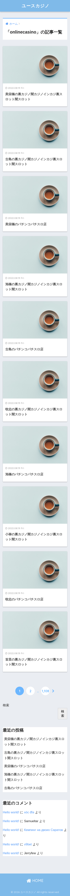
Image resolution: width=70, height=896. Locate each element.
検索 (6, 705)
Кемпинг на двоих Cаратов (43, 830)
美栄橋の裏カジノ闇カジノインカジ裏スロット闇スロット (34, 741)
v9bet (28, 844)
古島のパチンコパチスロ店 (23, 788)
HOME (35, 880)
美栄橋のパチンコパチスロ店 (24, 766)
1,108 (45, 691)
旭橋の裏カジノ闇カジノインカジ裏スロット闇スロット (34, 777)
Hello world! (11, 812)
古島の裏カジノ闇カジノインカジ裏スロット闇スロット (34, 755)
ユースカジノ (35, 5)
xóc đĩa (29, 812)
